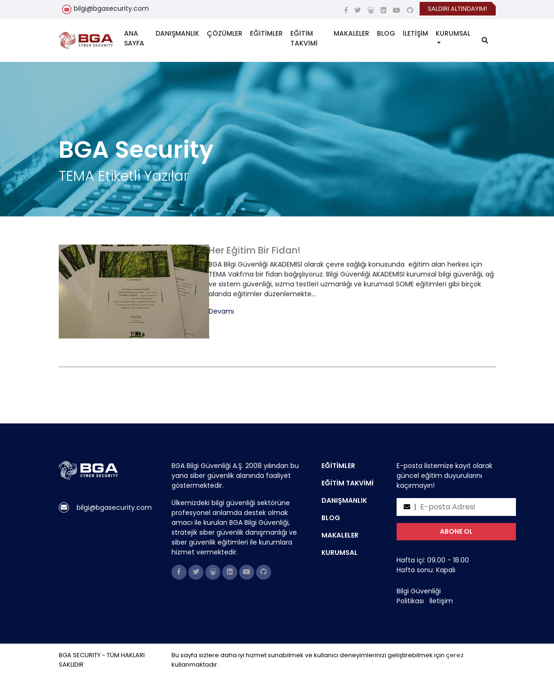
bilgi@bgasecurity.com (111, 8)
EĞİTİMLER (266, 33)
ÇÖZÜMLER (224, 33)
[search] (485, 40)
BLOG (386, 33)
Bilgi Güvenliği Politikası (419, 596)
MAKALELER (351, 33)
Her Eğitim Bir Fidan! (254, 250)
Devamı (221, 311)
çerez (455, 655)
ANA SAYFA (134, 38)
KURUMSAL (453, 33)
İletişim (441, 601)
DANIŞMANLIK (177, 33)
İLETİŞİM (415, 33)
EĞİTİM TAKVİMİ (304, 38)
